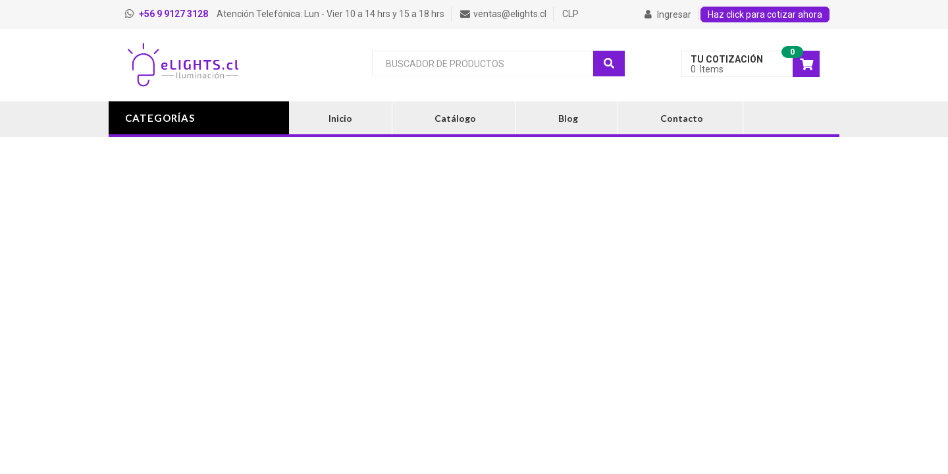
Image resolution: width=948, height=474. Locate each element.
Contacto (681, 118)
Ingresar (668, 14)
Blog (568, 118)
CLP (570, 14)
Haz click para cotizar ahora (765, 14)
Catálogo (455, 118)
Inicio (340, 118)
